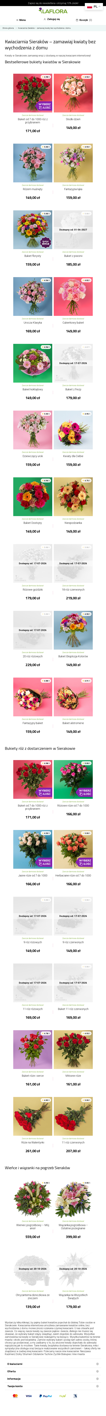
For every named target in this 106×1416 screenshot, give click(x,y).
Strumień (27, 1354)
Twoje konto (53, 1386)
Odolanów (38, 1354)
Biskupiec (66, 1354)
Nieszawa (85, 1351)
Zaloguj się (52, 19)
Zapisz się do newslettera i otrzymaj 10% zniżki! (53, 3)
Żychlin (57, 1354)
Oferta (53, 1371)
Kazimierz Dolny (13, 1354)
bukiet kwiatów (49, 1322)
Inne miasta (78, 1354)
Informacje (53, 1379)
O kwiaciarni (53, 1364)
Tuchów (48, 1354)
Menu (21, 20)
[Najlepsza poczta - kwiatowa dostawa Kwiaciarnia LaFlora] (53, 10)
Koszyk (84, 20)
